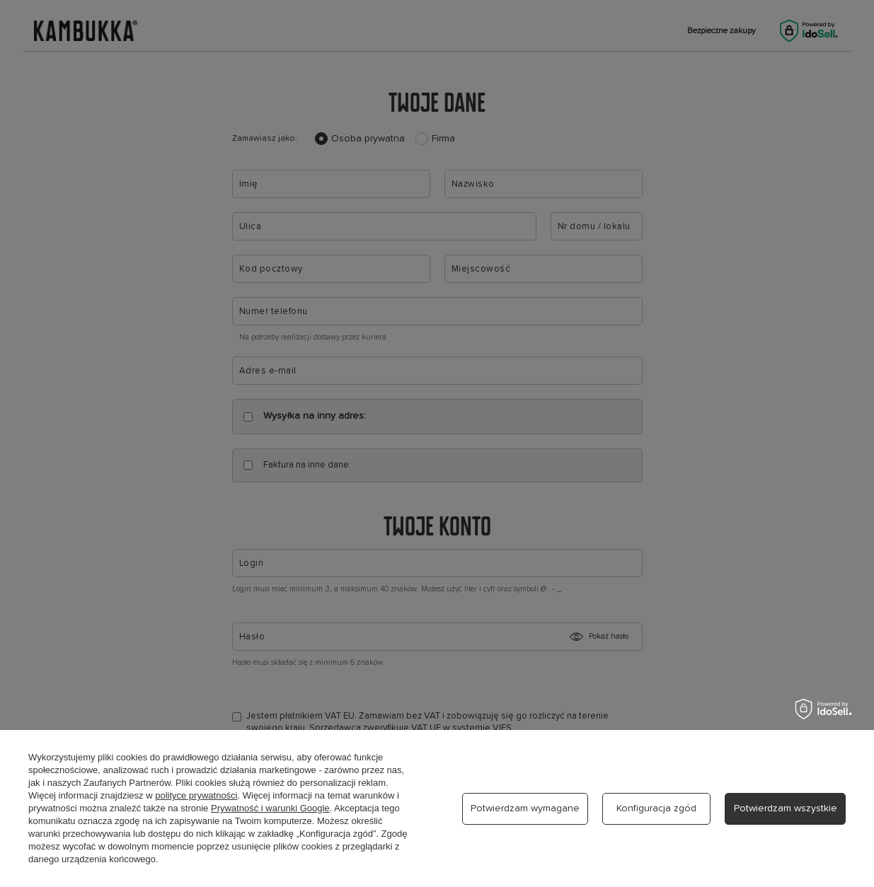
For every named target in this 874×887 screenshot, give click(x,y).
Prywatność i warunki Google (270, 808)
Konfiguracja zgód (656, 808)
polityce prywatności (196, 795)
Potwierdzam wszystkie (785, 808)
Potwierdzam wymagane (525, 808)
